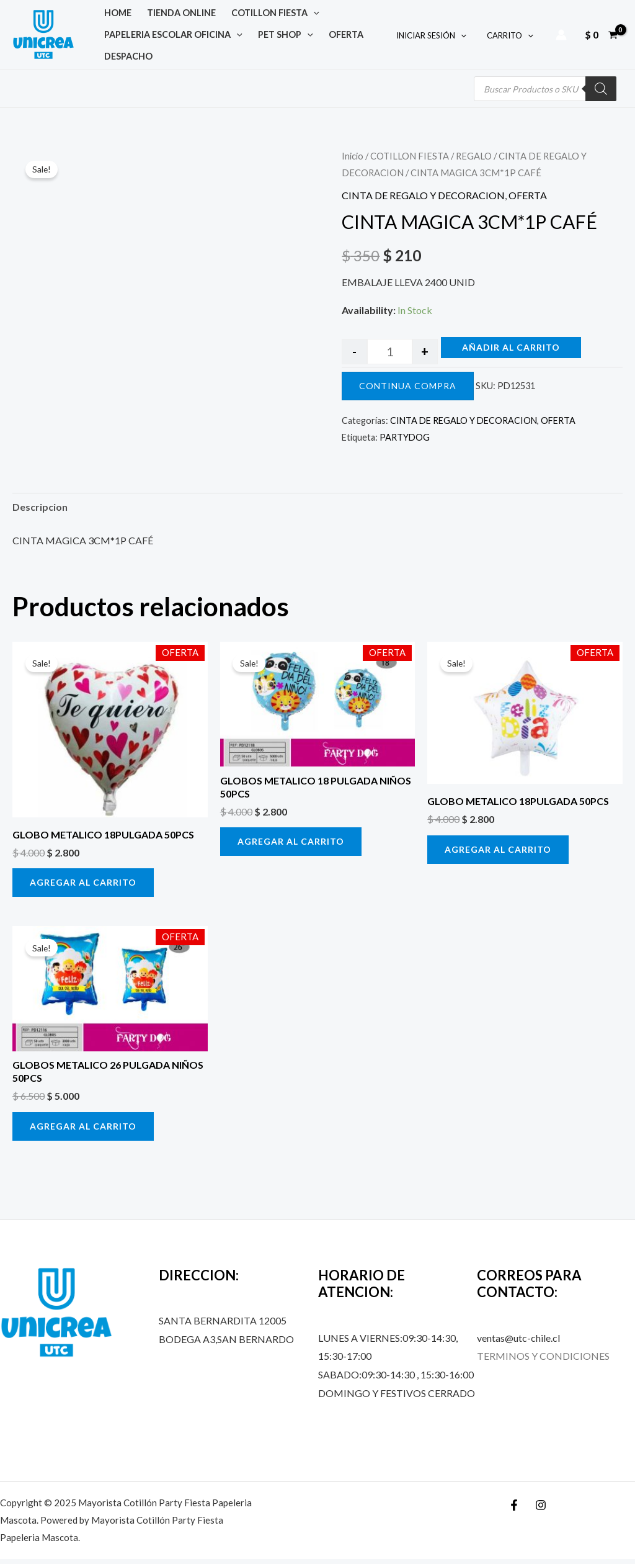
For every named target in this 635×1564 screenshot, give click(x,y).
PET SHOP (272, 37)
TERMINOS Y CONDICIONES (543, 1361)
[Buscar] (600, 93)
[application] (290, 12)
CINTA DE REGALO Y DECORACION (423, 200)
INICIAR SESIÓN (438, 38)
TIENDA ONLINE (167, 12)
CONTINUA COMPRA (407, 390)
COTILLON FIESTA (252, 12)
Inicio (352, 160)
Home (113, 12)
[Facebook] (514, 1510)
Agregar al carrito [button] (83, 887)
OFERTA (322, 37)
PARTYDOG (405, 442)
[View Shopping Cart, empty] (601, 37)
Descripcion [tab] (40, 512)
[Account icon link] (561, 37)
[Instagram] (540, 1510)
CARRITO (512, 38)
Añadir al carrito (511, 352)
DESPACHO (124, 61)
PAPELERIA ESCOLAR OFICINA (169, 37)
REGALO (474, 160)
